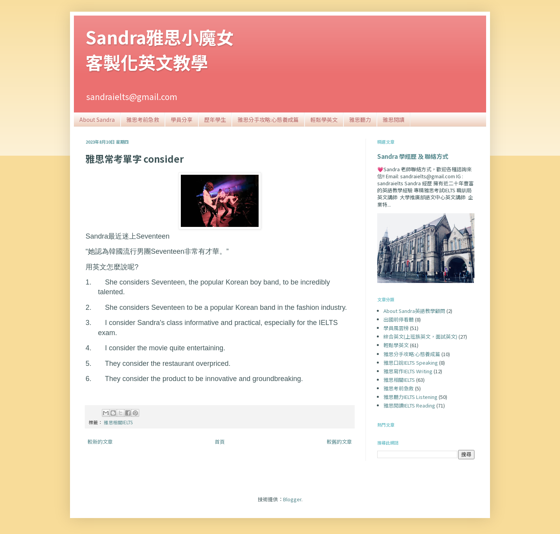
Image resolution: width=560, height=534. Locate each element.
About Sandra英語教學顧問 (414, 310)
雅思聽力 (360, 119)
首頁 (220, 441)
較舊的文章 (339, 441)
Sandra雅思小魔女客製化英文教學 (160, 49)
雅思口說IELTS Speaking (410, 362)
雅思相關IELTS (118, 422)
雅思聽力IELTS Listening (410, 396)
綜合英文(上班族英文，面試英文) (420, 336)
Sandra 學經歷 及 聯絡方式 (412, 156)
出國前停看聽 (398, 319)
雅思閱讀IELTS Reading (409, 405)
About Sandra (97, 119)
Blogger (292, 499)
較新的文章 (100, 441)
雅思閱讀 (393, 119)
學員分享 (181, 119)
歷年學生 (215, 119)
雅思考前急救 (142, 119)
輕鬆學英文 (324, 119)
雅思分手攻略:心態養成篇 (268, 119)
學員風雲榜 (396, 328)
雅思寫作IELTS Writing (407, 371)
